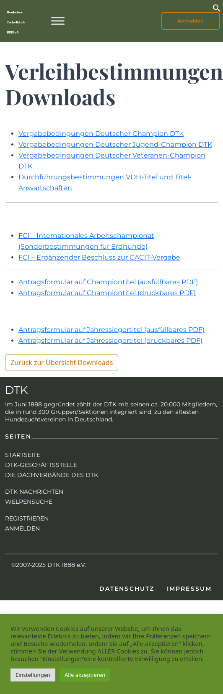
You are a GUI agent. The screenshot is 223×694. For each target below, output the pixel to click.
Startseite (22, 455)
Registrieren (27, 518)
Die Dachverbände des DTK (51, 475)
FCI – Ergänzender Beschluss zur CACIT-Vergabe (99, 257)
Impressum (189, 588)
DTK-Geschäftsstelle (41, 465)
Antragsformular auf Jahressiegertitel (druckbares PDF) (110, 340)
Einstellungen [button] (33, 675)
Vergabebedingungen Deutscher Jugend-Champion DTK (115, 144)
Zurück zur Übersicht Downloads (61, 362)
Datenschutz (126, 588)
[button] (217, 7)
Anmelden (190, 21)
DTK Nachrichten (34, 491)
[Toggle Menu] (58, 21)
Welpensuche (28, 501)
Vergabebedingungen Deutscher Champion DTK (101, 134)
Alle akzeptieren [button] (85, 675)
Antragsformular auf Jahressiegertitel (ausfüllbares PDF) (111, 330)
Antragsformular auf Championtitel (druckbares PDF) (107, 293)
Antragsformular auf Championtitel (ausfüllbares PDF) (108, 282)
